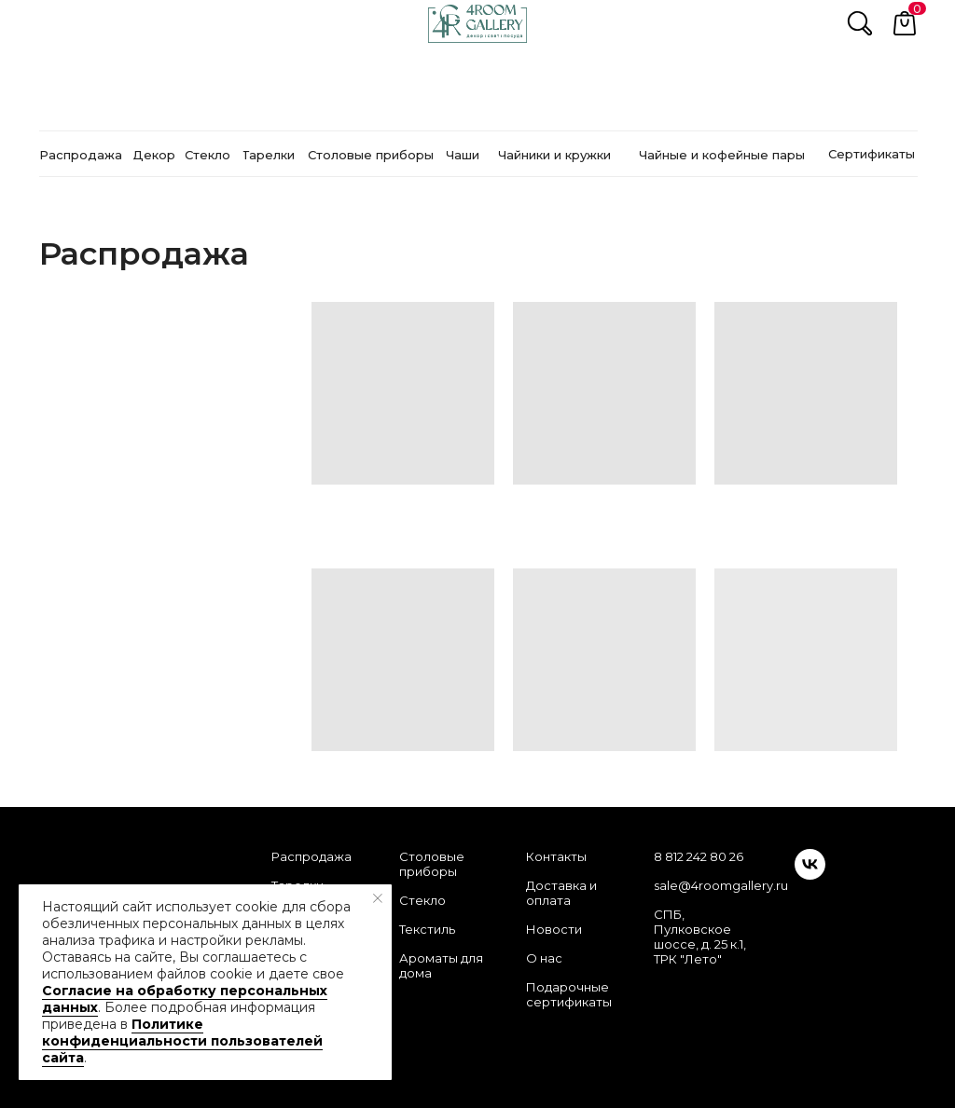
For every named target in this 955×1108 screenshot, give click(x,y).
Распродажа (311, 856)
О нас (544, 958)
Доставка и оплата (561, 893)
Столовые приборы (431, 864)
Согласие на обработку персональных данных (184, 999)
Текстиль (427, 929)
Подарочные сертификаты (569, 994)
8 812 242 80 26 (698, 856)
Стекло (422, 900)
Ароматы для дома (441, 965)
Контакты (556, 856)
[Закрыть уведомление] (377, 898)
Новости (554, 929)
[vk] (810, 874)
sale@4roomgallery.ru (721, 885)
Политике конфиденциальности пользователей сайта (182, 1041)
